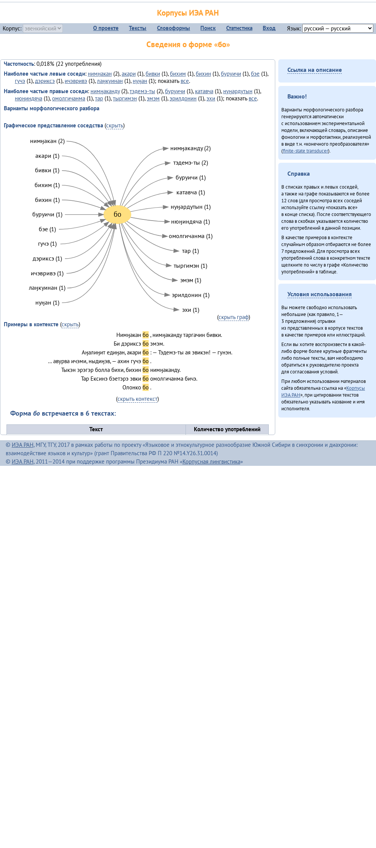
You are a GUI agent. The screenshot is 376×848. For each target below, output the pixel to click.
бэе (255, 73)
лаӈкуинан (110, 80)
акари (129, 73)
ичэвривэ (76, 80)
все (185, 80)
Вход (269, 28)
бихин (203, 73)
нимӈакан (100, 73)
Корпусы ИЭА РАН (188, 13)
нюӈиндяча (28, 98)
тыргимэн (125, 98)
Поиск (208, 28)
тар (99, 98)
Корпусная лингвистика (211, 461)
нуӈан (140, 80)
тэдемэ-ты (142, 91)
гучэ (20, 80)
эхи (210, 98)
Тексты (137, 28)
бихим (178, 73)
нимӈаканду (105, 91)
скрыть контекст (137, 398)
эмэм (153, 98)
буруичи (231, 73)
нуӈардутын (237, 91)
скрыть (114, 125)
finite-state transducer (305, 150)
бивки (153, 73)
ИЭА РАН (22, 444)
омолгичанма (68, 98)
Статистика (239, 28)
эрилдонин (183, 98)
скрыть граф (234, 317)
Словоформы (173, 28)
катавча (204, 91)
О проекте (106, 28)
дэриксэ (45, 80)
